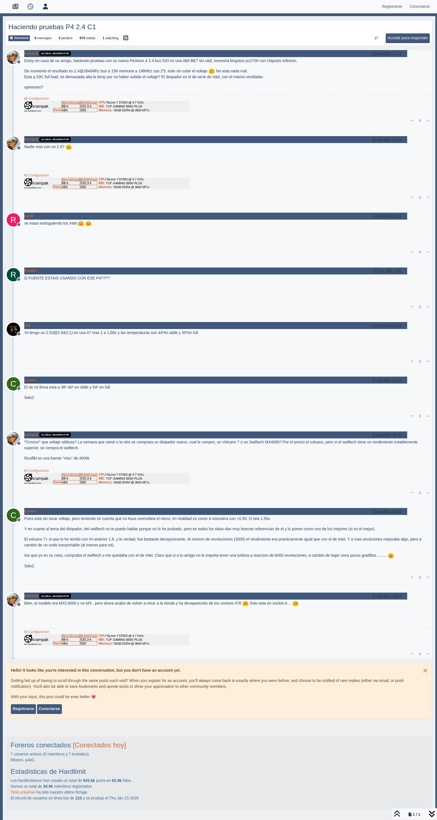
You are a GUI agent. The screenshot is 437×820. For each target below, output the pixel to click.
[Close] (425, 670)
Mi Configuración (36, 98)
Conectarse (49, 708)
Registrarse (23, 708)
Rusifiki (30, 271)
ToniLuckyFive (23, 792)
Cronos (30, 380)
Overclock (19, 38)
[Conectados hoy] (99, 745)
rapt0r (29, 216)
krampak (31, 53)
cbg (27, 325)
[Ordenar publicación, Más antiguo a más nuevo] (376, 38)
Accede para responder (407, 38)
